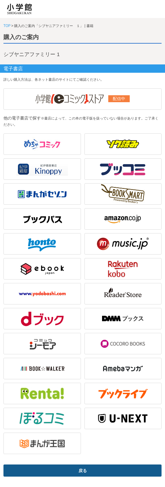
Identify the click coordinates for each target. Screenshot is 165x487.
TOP (6, 26)
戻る (83, 470)
